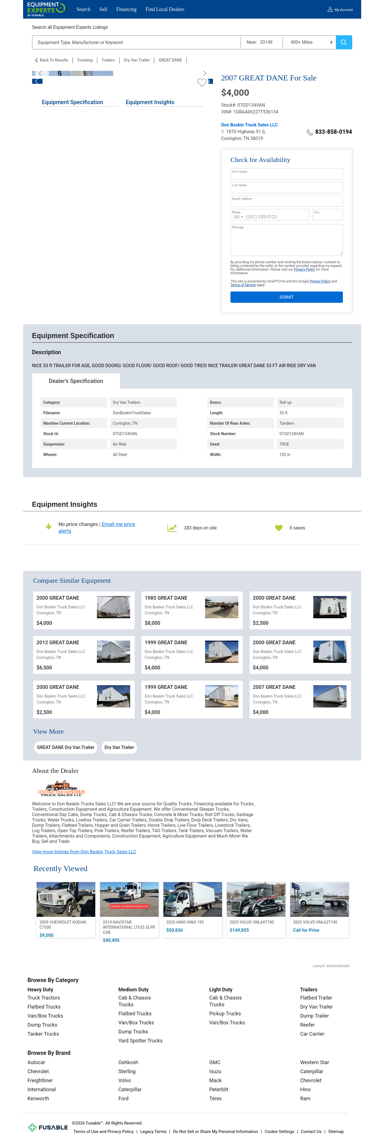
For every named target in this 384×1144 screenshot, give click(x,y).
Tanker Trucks (43, 1034)
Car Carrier (312, 1034)
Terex (215, 1098)
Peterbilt (218, 1089)
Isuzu (215, 1071)
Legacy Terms (153, 1131)
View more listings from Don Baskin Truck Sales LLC (84, 851)
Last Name (239, 185)
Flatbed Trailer (316, 998)
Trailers (108, 60)
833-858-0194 (329, 131)
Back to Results (54, 60)
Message (238, 227)
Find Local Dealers (165, 9)
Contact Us (311, 1131)
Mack (215, 1080)
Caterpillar (129, 1089)
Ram (305, 1098)
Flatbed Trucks (44, 1007)
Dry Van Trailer (137, 60)
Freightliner (40, 1080)
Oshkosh (128, 1062)
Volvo (124, 1080)
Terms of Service (243, 285)
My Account (344, 10)
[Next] (203, 73)
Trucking (85, 60)
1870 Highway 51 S (243, 131)
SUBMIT (286, 297)
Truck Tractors (44, 998)
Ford (123, 1098)
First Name (239, 172)
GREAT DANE (170, 60)
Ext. (317, 212)
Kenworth (38, 1098)
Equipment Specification (72, 102)
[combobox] (238, 216)
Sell (103, 9)
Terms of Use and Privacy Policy (104, 1131)
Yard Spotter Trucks (140, 1041)
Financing (126, 9)
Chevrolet (38, 1071)
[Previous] (42, 73)
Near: (252, 42)
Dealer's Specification (76, 381)
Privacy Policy (304, 269)
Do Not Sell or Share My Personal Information (215, 1131)
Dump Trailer (314, 1016)
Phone (236, 212)
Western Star (314, 1062)
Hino (305, 1089)
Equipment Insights (150, 102)
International (42, 1089)
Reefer (307, 1025)
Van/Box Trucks (45, 1016)
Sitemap (336, 1131)
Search (83, 9)
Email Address (242, 199)
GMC (215, 1062)
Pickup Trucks (225, 1013)
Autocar (36, 1062)
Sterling (127, 1071)
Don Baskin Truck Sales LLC (249, 125)
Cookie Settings (279, 1131)
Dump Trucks (42, 1025)
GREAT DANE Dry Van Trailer (65, 747)
